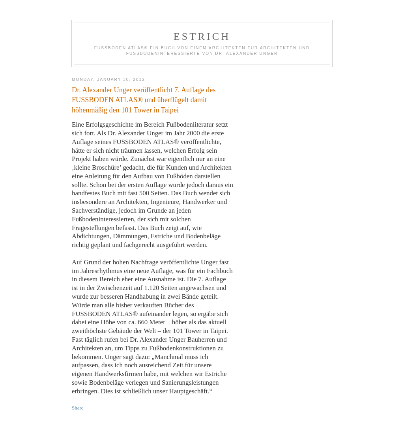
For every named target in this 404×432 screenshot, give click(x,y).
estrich (202, 36)
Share (78, 408)
